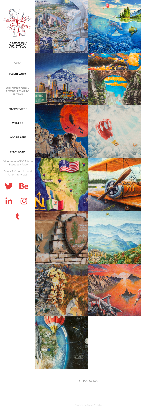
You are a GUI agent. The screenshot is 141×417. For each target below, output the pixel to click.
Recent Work (17, 74)
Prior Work (17, 151)
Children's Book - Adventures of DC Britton (18, 91)
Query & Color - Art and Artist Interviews (17, 172)
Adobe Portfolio (94, 404)
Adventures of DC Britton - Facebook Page (17, 162)
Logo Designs (17, 137)
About (17, 63)
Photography (17, 108)
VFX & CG (17, 123)
